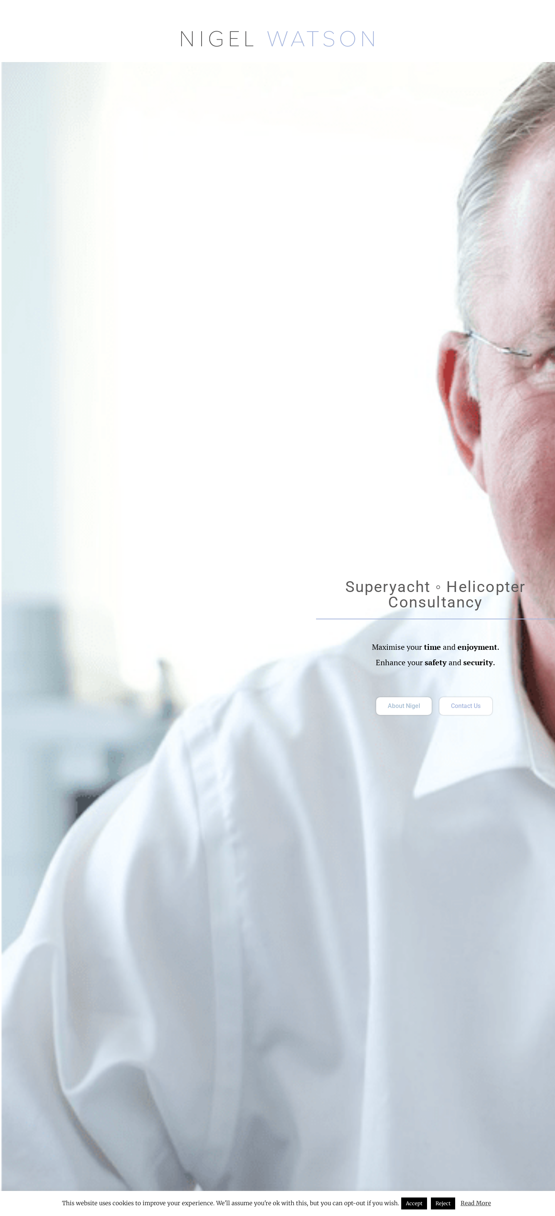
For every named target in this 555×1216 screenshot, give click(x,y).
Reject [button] (443, 1203)
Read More (476, 1203)
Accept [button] (414, 1203)
